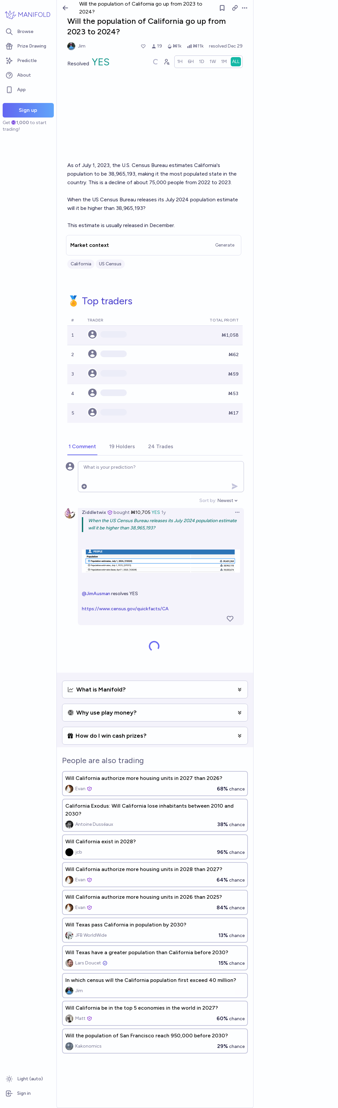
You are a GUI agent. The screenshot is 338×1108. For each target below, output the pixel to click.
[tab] (82, 447)
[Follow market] (222, 8)
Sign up (28, 110)
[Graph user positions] (166, 61)
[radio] (180, 61)
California (81, 264)
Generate (224, 245)
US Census (110, 264)
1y (163, 512)
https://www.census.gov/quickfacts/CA (125, 609)
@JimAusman (96, 593)
